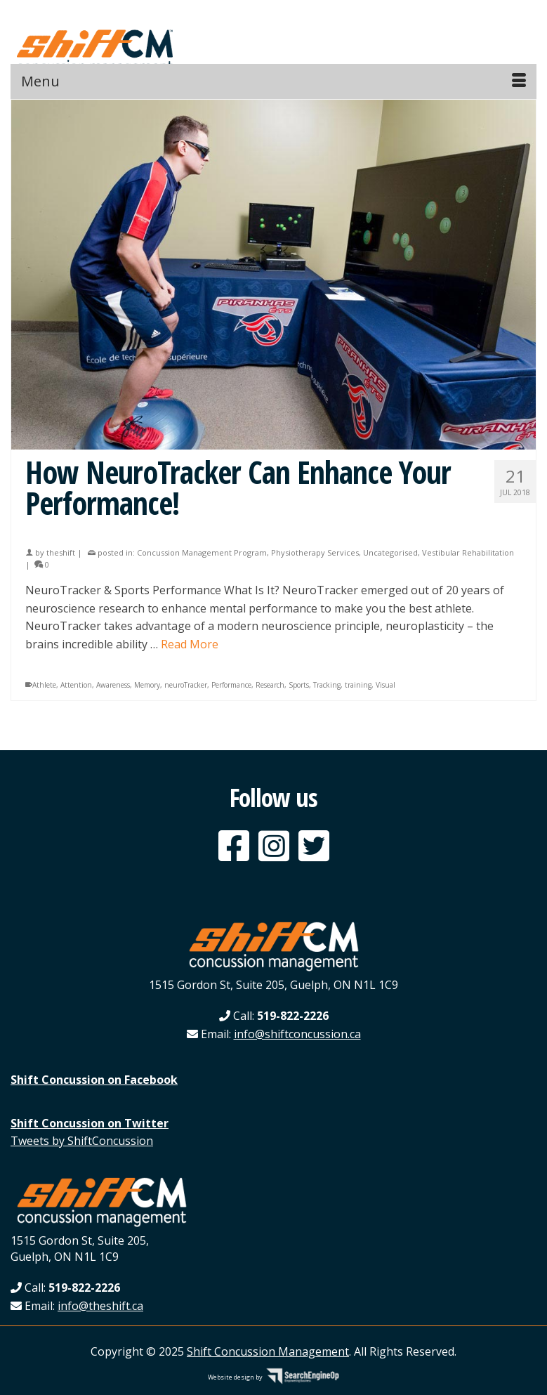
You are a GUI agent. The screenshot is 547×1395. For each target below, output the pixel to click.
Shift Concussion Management (268, 1351)
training (358, 685)
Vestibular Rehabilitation (468, 552)
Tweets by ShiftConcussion (82, 1140)
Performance (231, 685)
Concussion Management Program (202, 552)
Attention (76, 685)
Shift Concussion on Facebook (94, 1079)
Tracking (327, 685)
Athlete (44, 685)
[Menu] (273, 81)
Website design (231, 1377)
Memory (147, 685)
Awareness (113, 685)
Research (270, 685)
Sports (299, 685)
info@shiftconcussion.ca (297, 1034)
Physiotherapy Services (315, 552)
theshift (60, 552)
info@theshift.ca (100, 1306)
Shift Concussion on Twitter (90, 1123)
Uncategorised (390, 552)
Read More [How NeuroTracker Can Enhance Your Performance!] (189, 644)
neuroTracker (185, 685)
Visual (385, 685)
